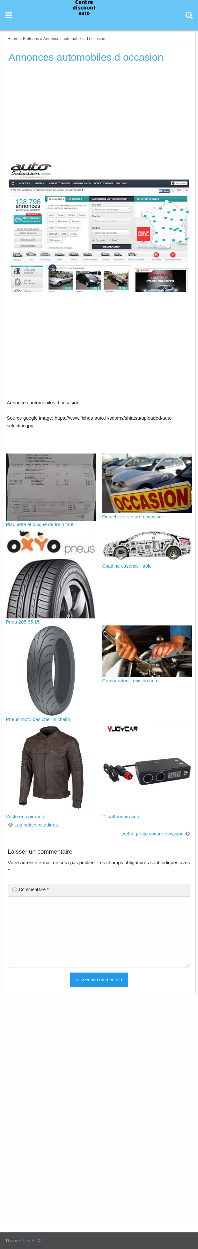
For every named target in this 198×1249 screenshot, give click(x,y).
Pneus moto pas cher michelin (38, 719)
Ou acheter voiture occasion (132, 516)
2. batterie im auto (121, 816)
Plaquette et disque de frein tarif (39, 524)
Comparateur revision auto (130, 680)
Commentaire (33, 889)
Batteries (31, 38)
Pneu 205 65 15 (23, 621)
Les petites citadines (36, 824)
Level (28, 1240)
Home (12, 38)
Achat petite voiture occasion (153, 833)
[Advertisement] (99, 114)
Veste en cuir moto (25, 816)
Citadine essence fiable (127, 566)
